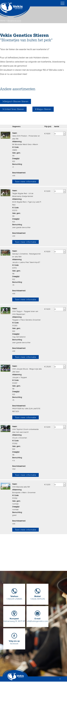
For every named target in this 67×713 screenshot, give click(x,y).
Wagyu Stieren (44, 109)
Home (2, 20)
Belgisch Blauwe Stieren (16, 101)
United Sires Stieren (14, 109)
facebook (14, 641)
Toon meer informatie (25, 181)
